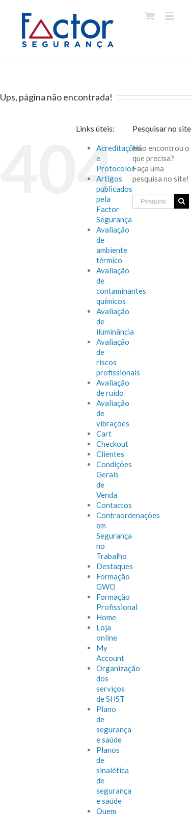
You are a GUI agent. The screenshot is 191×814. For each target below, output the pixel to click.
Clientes (110, 454)
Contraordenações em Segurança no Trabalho (128, 536)
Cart (104, 433)
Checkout (112, 443)
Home (106, 617)
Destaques (114, 566)
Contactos (114, 505)
